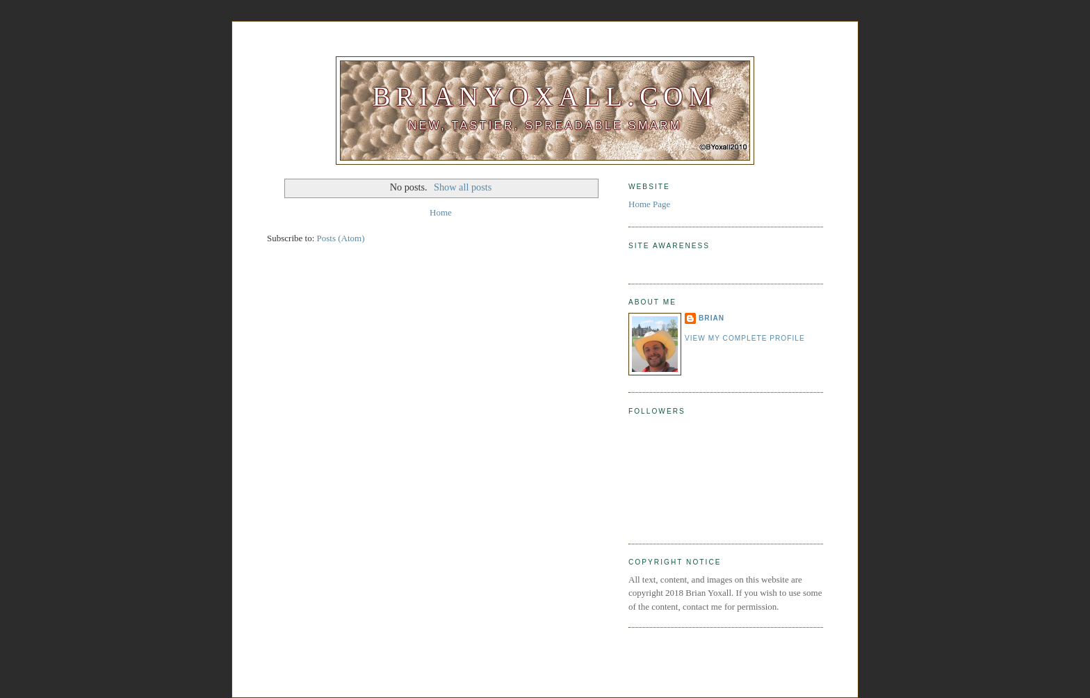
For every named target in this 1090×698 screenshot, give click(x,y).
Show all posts (462, 187)
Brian (711, 318)
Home (441, 212)
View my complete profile (745, 338)
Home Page (649, 204)
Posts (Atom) (341, 238)
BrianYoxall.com (544, 96)
